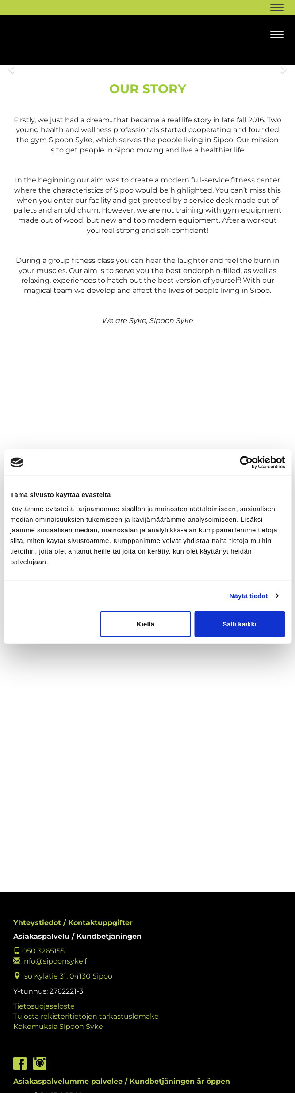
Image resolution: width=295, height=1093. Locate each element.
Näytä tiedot (249, 596)
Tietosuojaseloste (44, 1006)
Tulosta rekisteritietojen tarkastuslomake (86, 1016)
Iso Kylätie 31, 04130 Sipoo (62, 976)
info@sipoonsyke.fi (51, 961)
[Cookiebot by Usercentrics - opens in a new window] (246, 462)
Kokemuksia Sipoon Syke (58, 1026)
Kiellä (145, 623)
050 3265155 (39, 951)
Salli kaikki (239, 623)
